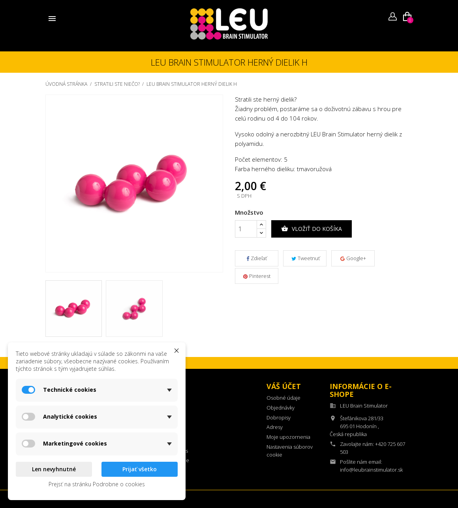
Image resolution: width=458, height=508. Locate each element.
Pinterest (256, 275)
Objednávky (281, 407)
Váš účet (284, 386)
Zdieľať (256, 258)
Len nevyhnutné (54, 469)
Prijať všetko (139, 469)
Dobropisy (279, 417)
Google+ (353, 258)
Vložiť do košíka (311, 229)
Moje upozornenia (288, 436)
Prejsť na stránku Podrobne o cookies (97, 484)
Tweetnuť (305, 258)
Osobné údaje (283, 397)
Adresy (275, 427)
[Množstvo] (246, 229)
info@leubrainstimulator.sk (371, 469)
